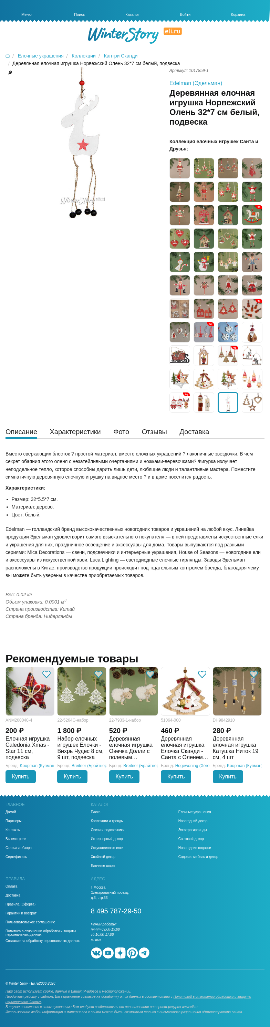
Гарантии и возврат (21, 913)
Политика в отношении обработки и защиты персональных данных (41, 933)
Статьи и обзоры (19, 848)
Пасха (96, 812)
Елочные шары (103, 866)
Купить (21, 776)
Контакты (13, 830)
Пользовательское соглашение (30, 922)
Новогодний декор (193, 821)
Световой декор (191, 839)
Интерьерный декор (107, 839)
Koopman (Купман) (38, 765)
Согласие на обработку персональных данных (43, 941)
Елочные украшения (194, 812)
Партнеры (14, 821)
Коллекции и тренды (107, 821)
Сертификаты (17, 857)
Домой (11, 812)
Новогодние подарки (194, 848)
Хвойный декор (103, 857)
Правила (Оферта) (20, 904)
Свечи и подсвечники (108, 830)
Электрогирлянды (192, 830)
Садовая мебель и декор (198, 857)
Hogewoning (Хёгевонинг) (199, 765)
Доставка (13, 895)
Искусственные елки (107, 848)
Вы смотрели (16, 839)
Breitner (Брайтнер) (90, 765)
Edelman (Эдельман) (195, 83)
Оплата (11, 886)
